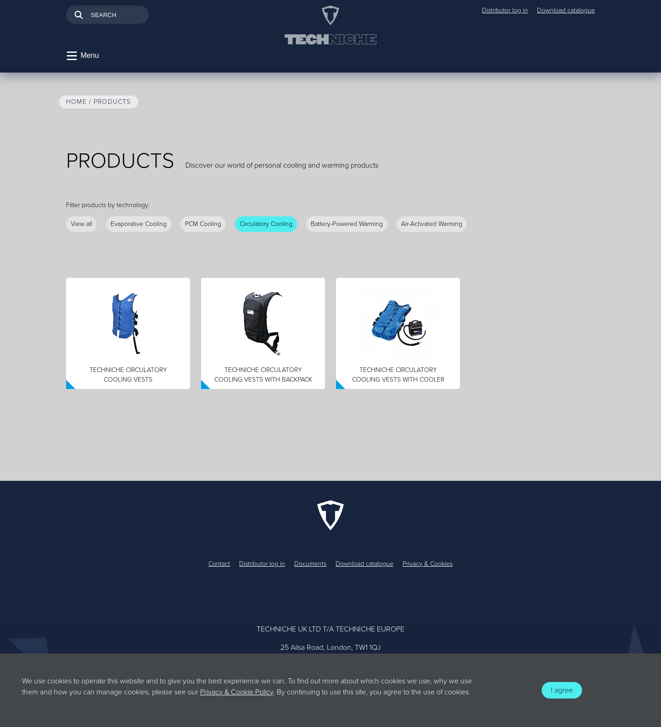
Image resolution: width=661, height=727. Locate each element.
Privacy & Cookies (428, 564)
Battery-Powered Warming (347, 224)
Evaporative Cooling (139, 224)
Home (76, 102)
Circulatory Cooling (266, 224)
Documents (310, 564)
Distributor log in (505, 10)
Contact (219, 564)
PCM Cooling (203, 224)
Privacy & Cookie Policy (236, 692)
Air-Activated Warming (431, 224)
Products (112, 102)
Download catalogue (566, 10)
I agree (562, 690)
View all (81, 224)
